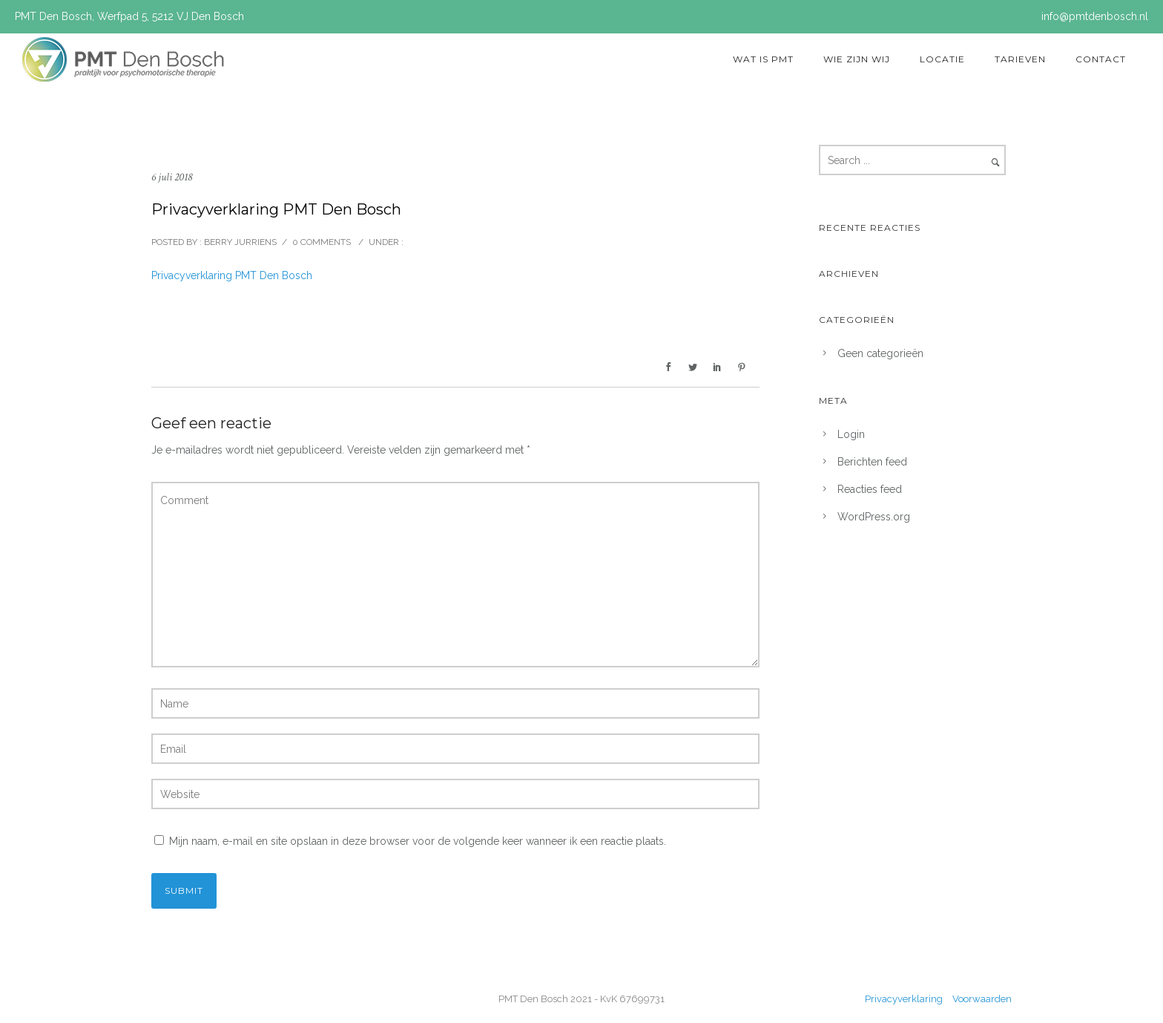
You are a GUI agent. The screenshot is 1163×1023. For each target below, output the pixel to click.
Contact (1100, 59)
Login (851, 434)
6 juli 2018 (171, 177)
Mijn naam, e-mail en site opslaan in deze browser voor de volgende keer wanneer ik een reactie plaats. (417, 841)
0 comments (321, 242)
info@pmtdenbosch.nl (1094, 16)
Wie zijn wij (856, 59)
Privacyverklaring (905, 998)
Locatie (942, 59)
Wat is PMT (763, 59)
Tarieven (1020, 59)
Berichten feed (872, 462)
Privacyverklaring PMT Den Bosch (231, 275)
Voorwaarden (982, 998)
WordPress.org (873, 517)
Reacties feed (869, 489)
